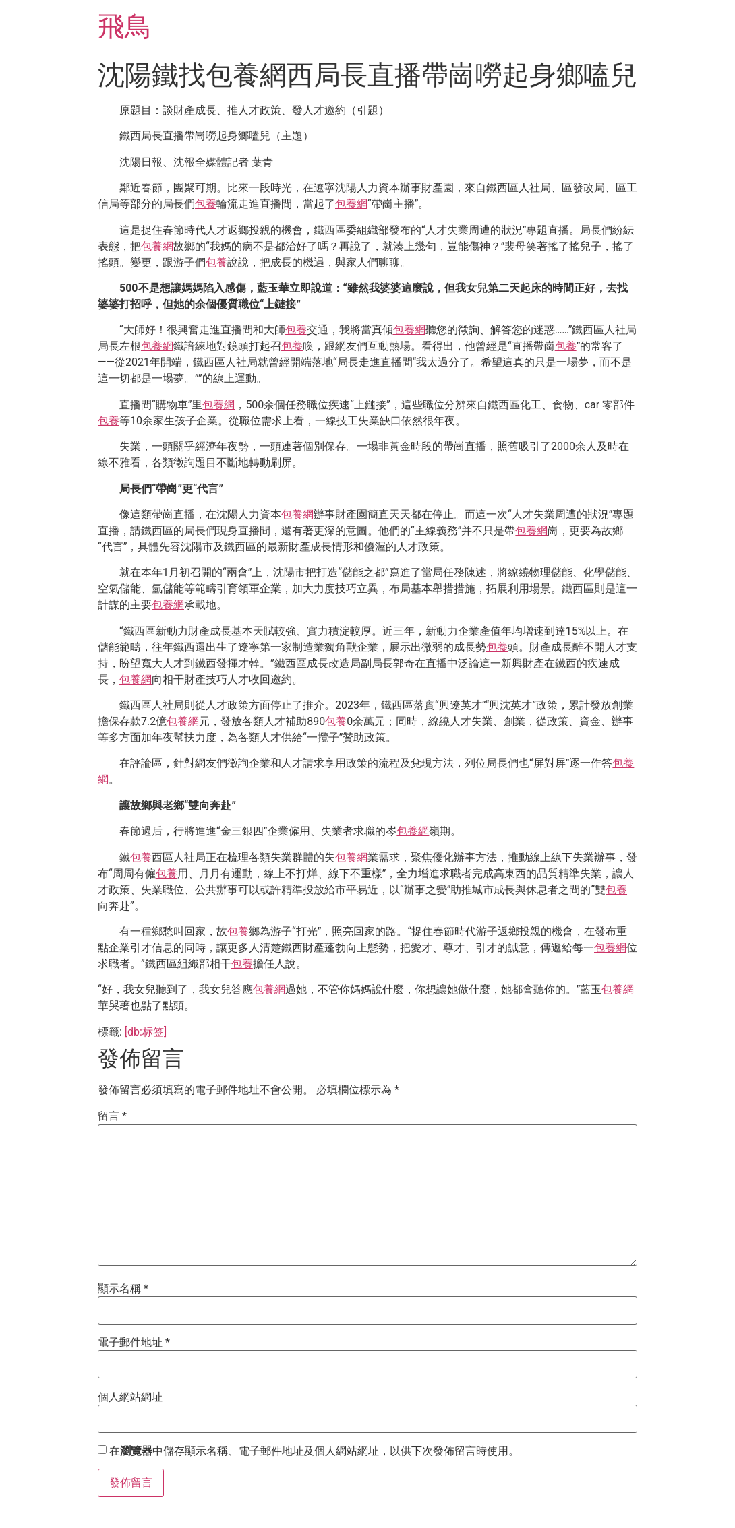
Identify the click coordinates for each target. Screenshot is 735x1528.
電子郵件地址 (134, 1342)
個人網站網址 (130, 1397)
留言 (112, 1116)
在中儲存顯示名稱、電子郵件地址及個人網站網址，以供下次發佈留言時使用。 (314, 1451)
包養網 (351, 203)
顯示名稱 (123, 1288)
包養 (205, 203)
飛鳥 (125, 26)
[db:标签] (146, 1031)
